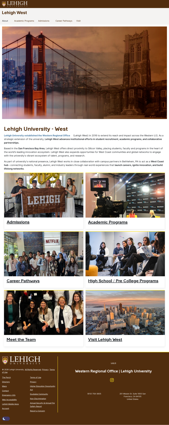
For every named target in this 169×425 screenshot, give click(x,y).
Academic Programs (24, 20)
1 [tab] (121, 115)
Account (5, 408)
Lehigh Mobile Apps (10, 404)
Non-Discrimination (38, 398)
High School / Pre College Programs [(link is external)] (124, 281)
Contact (5, 390)
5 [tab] (142, 115)
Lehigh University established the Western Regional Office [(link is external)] (38, 135)
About (5, 20)
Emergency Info (8, 395)
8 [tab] (157, 115)
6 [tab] (147, 115)
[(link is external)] (112, 381)
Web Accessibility (9, 399)
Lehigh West (14, 12)
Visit (79, 20)
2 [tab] (126, 115)
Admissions (44, 20)
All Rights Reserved (33, 369)
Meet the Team (21, 340)
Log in (113, 363)
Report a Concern (37, 411)
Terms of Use (35, 377)
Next (160, 75)
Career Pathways (64, 20)
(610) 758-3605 (94, 393)
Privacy (45, 369)
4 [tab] (136, 115)
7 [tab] (152, 115)
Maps (4, 386)
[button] (164, 4)
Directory (6, 382)
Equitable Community (39, 394)
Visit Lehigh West (105, 340)
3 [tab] (131, 115)
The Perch (6, 377)
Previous (9, 75)
